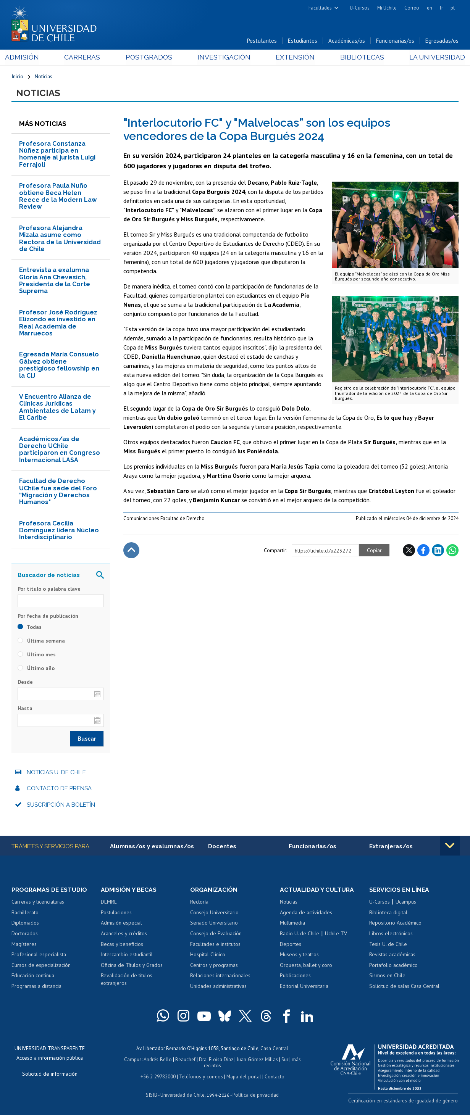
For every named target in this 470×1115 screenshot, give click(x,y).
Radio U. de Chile (299, 934)
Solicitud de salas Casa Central (404, 987)
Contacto (273, 1076)
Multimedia (292, 923)
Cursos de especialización (41, 966)
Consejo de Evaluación (216, 934)
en (429, 8)
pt (453, 8)
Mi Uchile (387, 8)
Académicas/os (346, 41)
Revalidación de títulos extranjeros (126, 980)
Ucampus (406, 902)
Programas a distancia (36, 987)
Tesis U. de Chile (388, 944)
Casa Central (274, 1049)
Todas (30, 628)
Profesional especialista (38, 955)
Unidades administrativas (218, 987)
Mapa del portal (243, 1076)
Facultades (320, 8)
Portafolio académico (393, 966)
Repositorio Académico (395, 923)
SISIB (152, 1094)
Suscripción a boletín (61, 805)
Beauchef (186, 1060)
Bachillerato (25, 913)
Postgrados (150, 58)
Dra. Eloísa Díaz (216, 1060)
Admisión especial (121, 923)
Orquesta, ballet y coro (306, 966)
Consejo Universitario (214, 913)
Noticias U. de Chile (56, 773)
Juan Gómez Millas (256, 1060)
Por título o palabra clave (49, 589)
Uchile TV (336, 934)
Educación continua (32, 976)
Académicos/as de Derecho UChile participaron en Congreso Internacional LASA (59, 450)
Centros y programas (214, 966)
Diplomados (25, 923)
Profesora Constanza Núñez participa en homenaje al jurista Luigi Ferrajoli (57, 155)
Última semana (41, 641)
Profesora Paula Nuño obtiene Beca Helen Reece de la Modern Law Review (58, 197)
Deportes (290, 944)
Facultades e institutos (215, 944)
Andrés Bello (158, 1060)
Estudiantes (302, 41)
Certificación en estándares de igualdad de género (405, 1101)
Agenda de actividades (306, 913)
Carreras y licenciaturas (37, 902)
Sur (283, 1060)
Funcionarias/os (395, 41)
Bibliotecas (356, 58)
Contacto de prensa (59, 789)
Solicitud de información (50, 1074)
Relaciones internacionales (220, 976)
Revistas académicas (392, 955)
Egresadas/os (442, 41)
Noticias (43, 77)
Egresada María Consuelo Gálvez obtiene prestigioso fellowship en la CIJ (59, 366)
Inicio (17, 77)
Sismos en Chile (387, 976)
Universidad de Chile (182, 1094)
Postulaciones (116, 913)
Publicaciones (295, 976)
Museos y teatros (299, 955)
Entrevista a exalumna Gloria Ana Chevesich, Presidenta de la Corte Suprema (54, 281)
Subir (131, 551)
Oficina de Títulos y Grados (132, 966)
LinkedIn (437, 551)
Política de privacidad (255, 1094)
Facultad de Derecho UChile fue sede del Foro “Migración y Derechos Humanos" (58, 492)
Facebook (423, 551)
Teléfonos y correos (201, 1076)
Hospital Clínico (207, 955)
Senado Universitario (214, 923)
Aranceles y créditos (124, 934)
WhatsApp (452, 551)
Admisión (28, 58)
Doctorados (24, 934)
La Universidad (430, 58)
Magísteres (24, 944)
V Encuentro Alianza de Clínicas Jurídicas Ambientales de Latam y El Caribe (57, 408)
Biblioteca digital (388, 913)
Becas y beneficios (122, 944)
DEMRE (109, 902)
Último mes (37, 655)
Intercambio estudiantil (127, 955)
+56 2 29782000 (159, 1076)
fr (441, 8)
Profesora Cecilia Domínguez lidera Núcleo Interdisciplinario (59, 531)
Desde (25, 683)
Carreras (86, 58)
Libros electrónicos (391, 934)
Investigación (223, 58)
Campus (133, 1060)
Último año (36, 669)
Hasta (25, 709)
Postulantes (262, 41)
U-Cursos (360, 8)
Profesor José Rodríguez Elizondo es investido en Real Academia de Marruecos (58, 323)
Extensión (292, 58)
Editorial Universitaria (304, 987)
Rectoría (199, 902)
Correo (411, 8)
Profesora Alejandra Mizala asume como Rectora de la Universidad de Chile (60, 239)
